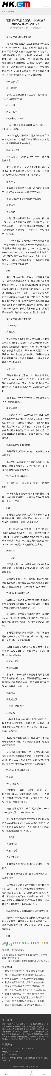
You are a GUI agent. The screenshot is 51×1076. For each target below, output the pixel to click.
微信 (25, 943)
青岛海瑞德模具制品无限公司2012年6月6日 (26, 1005)
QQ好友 (35, 943)
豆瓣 (9, 945)
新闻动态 (37, 28)
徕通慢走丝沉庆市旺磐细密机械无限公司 (27, 961)
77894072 (13, 1055)
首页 (3, 12)
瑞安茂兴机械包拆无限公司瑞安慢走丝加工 (25, 971)
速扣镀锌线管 (17, 950)
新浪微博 (15, 943)
